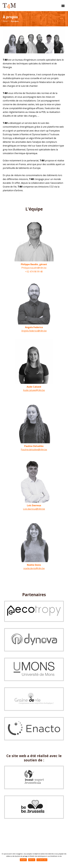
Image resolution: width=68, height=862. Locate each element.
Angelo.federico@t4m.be (34, 330)
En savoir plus (41, 860)
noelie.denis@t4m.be (34, 568)
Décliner (31, 860)
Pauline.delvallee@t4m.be (34, 449)
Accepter (23, 860)
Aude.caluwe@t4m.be (34, 390)
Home (5, 21)
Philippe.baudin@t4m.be (33, 267)
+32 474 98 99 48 (34, 271)
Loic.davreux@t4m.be (34, 508)
